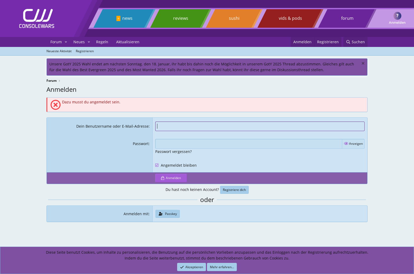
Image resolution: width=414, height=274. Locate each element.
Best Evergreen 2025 (98, 69)
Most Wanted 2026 (149, 69)
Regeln (102, 41)
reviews (180, 18)
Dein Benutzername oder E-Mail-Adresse (112, 126)
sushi (234, 18)
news (127, 18)
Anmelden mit (136, 213)
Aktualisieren (127, 41)
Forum (56, 41)
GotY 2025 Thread (279, 63)
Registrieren (85, 51)
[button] (65, 42)
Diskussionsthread (293, 69)
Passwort (141, 143)
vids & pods (290, 18)
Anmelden (397, 22)
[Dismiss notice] (362, 64)
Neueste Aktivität (59, 51)
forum (347, 18)
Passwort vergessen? (173, 151)
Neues (79, 41)
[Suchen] (355, 42)
